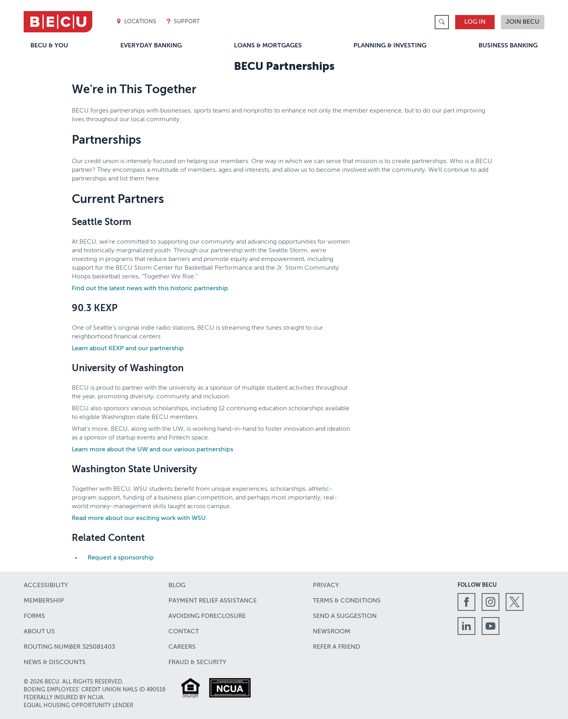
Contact (183, 632)
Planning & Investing (389, 46)
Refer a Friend (336, 647)
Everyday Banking (151, 46)
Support (183, 22)
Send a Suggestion (345, 616)
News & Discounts (55, 662)
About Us (39, 632)
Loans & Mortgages (268, 46)
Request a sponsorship (121, 558)
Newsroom (331, 632)
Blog (176, 585)
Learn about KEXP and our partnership (128, 348)
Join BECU (523, 22)
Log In (475, 22)
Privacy (326, 585)
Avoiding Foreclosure (207, 616)
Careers (182, 647)
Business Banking (508, 46)
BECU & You (49, 46)
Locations (136, 22)
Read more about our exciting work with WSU (139, 518)
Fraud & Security (197, 662)
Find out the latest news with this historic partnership (150, 288)
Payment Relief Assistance (212, 601)
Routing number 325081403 (69, 647)
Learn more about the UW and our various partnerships (152, 450)
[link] (442, 22)
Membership (44, 601)
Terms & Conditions (347, 601)
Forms (34, 616)
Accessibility (46, 585)
